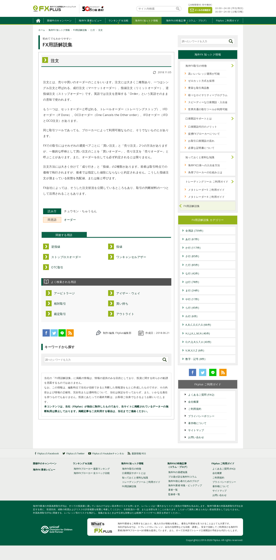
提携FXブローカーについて (204, 133)
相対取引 (60, 304)
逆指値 (55, 247)
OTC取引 (57, 267)
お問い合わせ (196, 437)
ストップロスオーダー (66, 257)
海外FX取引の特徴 (196, 65)
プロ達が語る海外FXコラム (182, 476)
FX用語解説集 (192, 206)
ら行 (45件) (192, 307)
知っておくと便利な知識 (199, 157)
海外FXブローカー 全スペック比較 (92, 473)
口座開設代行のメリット (202, 126)
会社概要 (193, 401)
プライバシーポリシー (201, 416)
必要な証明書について (201, 148)
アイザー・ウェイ (128, 293)
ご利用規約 (194, 408)
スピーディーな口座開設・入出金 (208, 102)
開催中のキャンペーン (59, 20)
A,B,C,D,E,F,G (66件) (198, 324)
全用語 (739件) (194, 230)
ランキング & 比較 (118, 20)
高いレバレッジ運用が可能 (204, 73)
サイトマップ (196, 430)
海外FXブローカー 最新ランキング (92, 468)
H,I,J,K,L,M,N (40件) (197, 333)
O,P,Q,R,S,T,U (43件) (198, 342)
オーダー (70, 220)
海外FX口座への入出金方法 (204, 165)
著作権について (197, 423)
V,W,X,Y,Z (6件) (194, 350)
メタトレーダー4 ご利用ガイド (206, 196)
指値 (119, 247)
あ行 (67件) (192, 239)
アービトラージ (64, 293)
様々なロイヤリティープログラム (208, 95)
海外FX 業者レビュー (90, 20)
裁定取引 (60, 314)
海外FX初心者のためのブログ (183, 481)
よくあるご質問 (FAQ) (201, 394)
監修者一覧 (174, 494)
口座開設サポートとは (198, 118)
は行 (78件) (192, 282)
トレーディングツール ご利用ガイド (206, 181)
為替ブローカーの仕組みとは (205, 172)
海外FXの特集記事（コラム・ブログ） (187, 20)
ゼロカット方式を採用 (201, 80)
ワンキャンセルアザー (131, 257)
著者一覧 (173, 489)
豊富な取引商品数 (198, 88)
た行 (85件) (192, 265)
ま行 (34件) (192, 290)
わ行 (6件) (191, 316)
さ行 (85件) (192, 256)
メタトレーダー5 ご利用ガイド (206, 189)
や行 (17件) (192, 299)
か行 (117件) (193, 247)
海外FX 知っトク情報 (146, 20)
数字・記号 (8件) (195, 359)
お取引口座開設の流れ (201, 140)
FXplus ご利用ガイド (227, 20)
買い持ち (122, 304)
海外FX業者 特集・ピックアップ (185, 485)
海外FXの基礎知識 (177, 472)
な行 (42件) (192, 273)
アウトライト (125, 314)
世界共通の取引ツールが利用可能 (208, 109)
